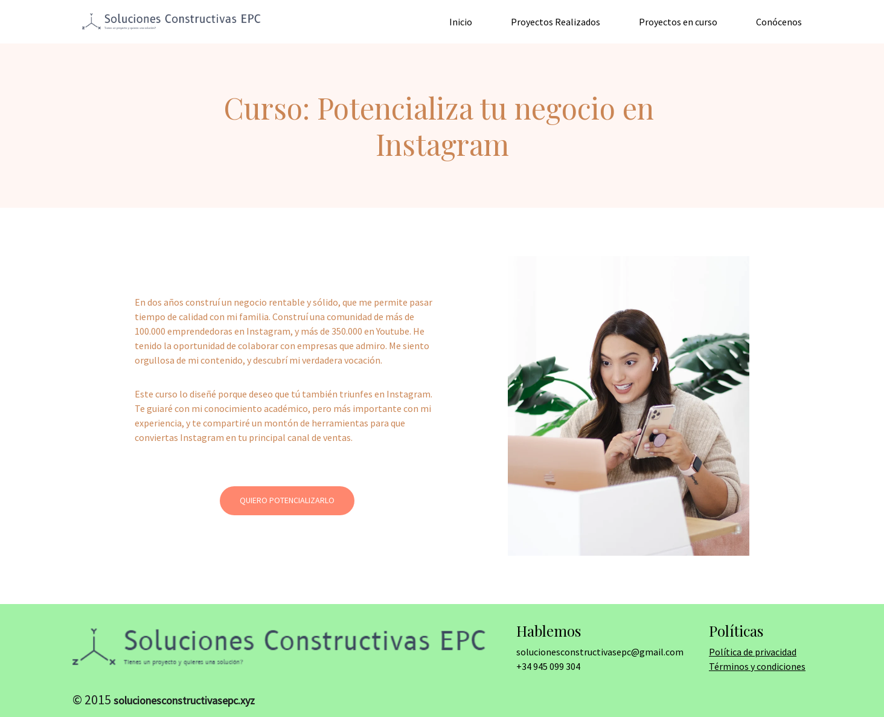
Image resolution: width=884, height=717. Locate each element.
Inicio (460, 22)
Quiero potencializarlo (287, 500)
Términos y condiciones (757, 666)
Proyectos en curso (678, 22)
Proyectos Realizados (555, 22)
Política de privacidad (752, 652)
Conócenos (779, 22)
